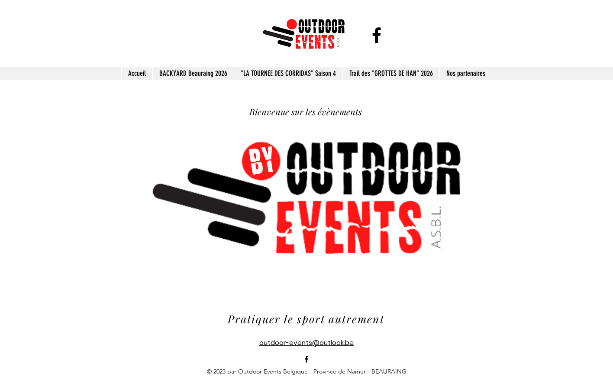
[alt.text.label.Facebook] (376, 35)
